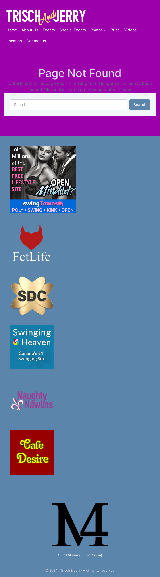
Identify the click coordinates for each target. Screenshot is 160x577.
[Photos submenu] (105, 30)
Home (11, 30)
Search (139, 104)
